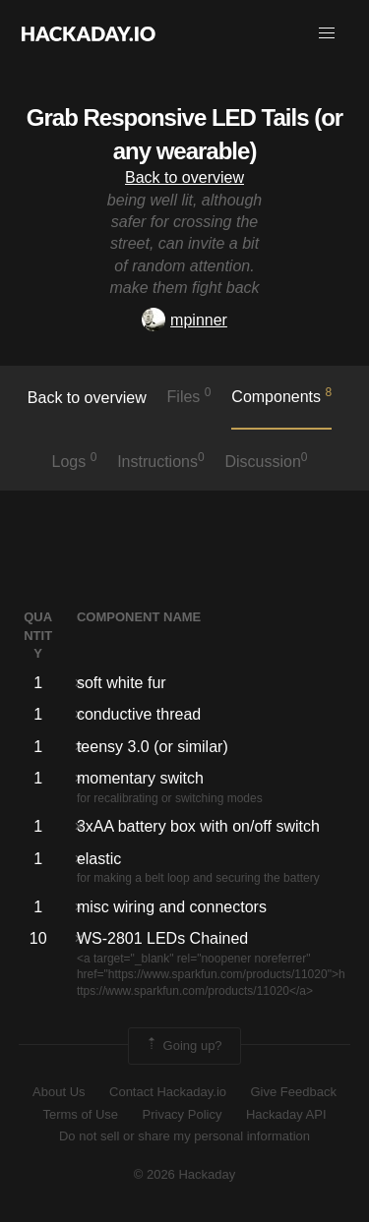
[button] (326, 33)
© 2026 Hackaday (185, 1174)
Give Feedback (293, 1091)
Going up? (183, 1046)
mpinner (184, 320)
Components (281, 395)
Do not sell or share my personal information (184, 1136)
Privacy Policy (182, 1114)
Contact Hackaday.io (167, 1091)
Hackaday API (286, 1114)
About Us (58, 1091)
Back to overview (184, 177)
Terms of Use (80, 1114)
